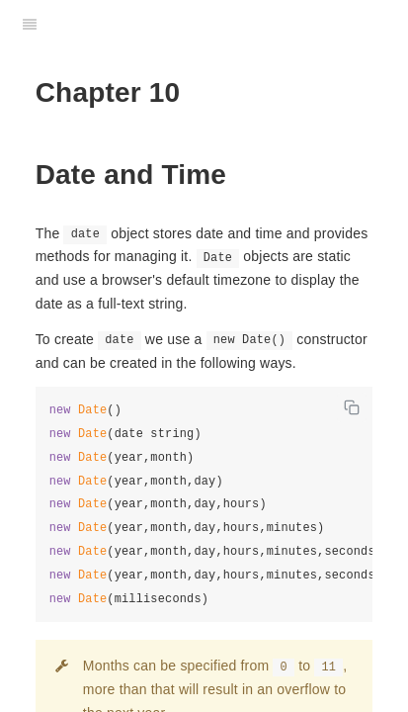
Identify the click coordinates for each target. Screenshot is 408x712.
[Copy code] (352, 407)
